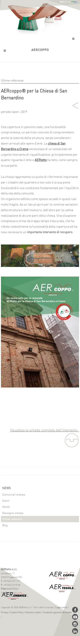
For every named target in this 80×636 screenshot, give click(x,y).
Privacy (4, 612)
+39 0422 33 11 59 (11, 581)
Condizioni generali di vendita (57, 612)
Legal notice (61, 607)
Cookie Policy (16, 612)
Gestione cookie (33, 612)
